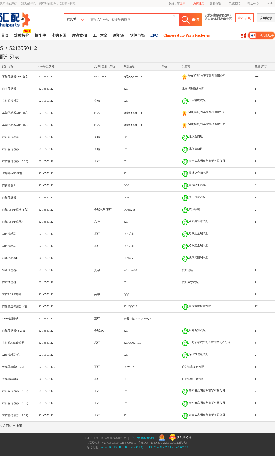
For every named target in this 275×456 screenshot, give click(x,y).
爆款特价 (22, 35)
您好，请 (177, 3)
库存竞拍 (79, 35)
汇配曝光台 (180, 437)
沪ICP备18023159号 (143, 438)
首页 (5, 35)
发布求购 (244, 18)
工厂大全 (100, 35)
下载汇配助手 (262, 35)
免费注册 (198, 3)
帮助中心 (253, 3)
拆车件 (40, 35)
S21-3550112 (45, 76)
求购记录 (265, 18)
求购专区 (59, 35)
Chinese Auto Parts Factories (186, 35)
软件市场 (137, 35)
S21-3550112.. (46, 367)
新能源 (118, 35)
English (270, 3)
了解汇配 (234, 3)
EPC (154, 35)
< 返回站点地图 (11, 426)
